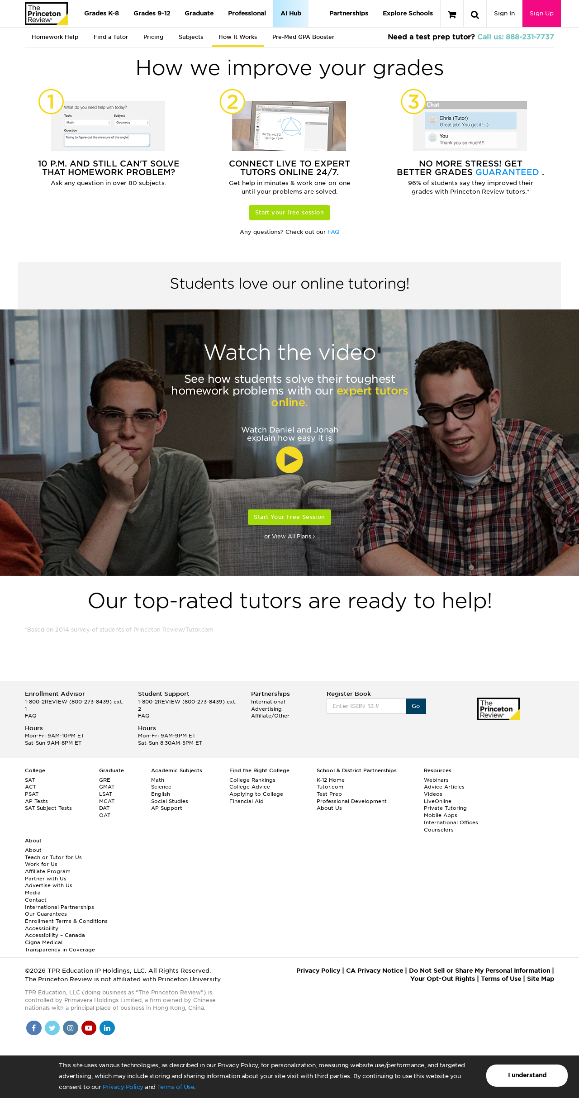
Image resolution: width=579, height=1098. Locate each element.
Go (416, 706)
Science (161, 787)
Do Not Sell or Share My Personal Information (479, 970)
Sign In (504, 13)
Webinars (436, 780)
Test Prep (329, 794)
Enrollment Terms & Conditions (66, 921)
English (160, 794)
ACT (30, 787)
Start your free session (289, 212)
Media (33, 892)
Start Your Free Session (289, 516)
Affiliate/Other (270, 716)
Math (157, 780)
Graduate (199, 13)
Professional (247, 13)
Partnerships (348, 13)
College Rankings (252, 780)
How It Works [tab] (237, 36)
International (268, 702)
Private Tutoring (445, 808)
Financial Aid (246, 801)
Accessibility (41, 928)
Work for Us (41, 864)
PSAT (31, 794)
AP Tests (36, 801)
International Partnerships (59, 907)
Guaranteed (508, 172)
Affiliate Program (48, 871)
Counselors (439, 830)
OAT (104, 815)
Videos (433, 794)
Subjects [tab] (191, 36)
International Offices (451, 822)
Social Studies (169, 801)
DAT (104, 808)
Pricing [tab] (153, 36)
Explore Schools (408, 13)
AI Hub (290, 13)
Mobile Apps (440, 815)
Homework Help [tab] (55, 36)
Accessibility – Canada (55, 935)
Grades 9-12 (151, 13)
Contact (36, 900)
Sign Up (542, 13)
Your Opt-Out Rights (442, 978)
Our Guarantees (46, 914)
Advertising (266, 709)
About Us (329, 808)
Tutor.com (330, 787)
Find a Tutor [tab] (111, 36)
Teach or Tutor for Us (53, 857)
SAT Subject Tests (48, 808)
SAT (30, 780)
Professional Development (352, 801)
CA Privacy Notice (374, 970)
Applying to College (256, 794)
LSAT (105, 794)
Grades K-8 (101, 13)
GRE (104, 780)
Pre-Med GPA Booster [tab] (303, 36)
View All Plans (293, 536)
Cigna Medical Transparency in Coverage (60, 946)
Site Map (540, 978)
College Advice (249, 787)
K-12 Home (331, 780)
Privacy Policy (123, 1087)
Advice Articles (444, 787)
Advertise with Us (48, 885)
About (33, 850)
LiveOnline (437, 801)
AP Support (166, 808)
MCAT (106, 801)
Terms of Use (175, 1087)
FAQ (333, 231)
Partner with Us (45, 878)
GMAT (106, 787)
